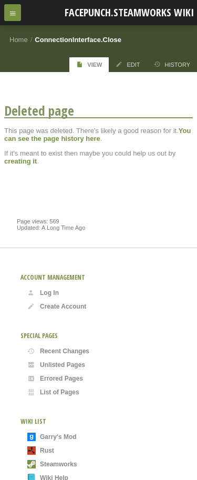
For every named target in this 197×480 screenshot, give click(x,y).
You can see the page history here (97, 134)
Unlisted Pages (56, 365)
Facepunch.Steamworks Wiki (129, 12)
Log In (43, 293)
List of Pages (53, 392)
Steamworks (52, 464)
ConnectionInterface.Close (78, 40)
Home (18, 40)
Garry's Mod (52, 437)
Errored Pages (55, 378)
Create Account (56, 306)
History (172, 64)
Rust (40, 450)
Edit (128, 64)
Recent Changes (58, 351)
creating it (20, 161)
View (89, 64)
